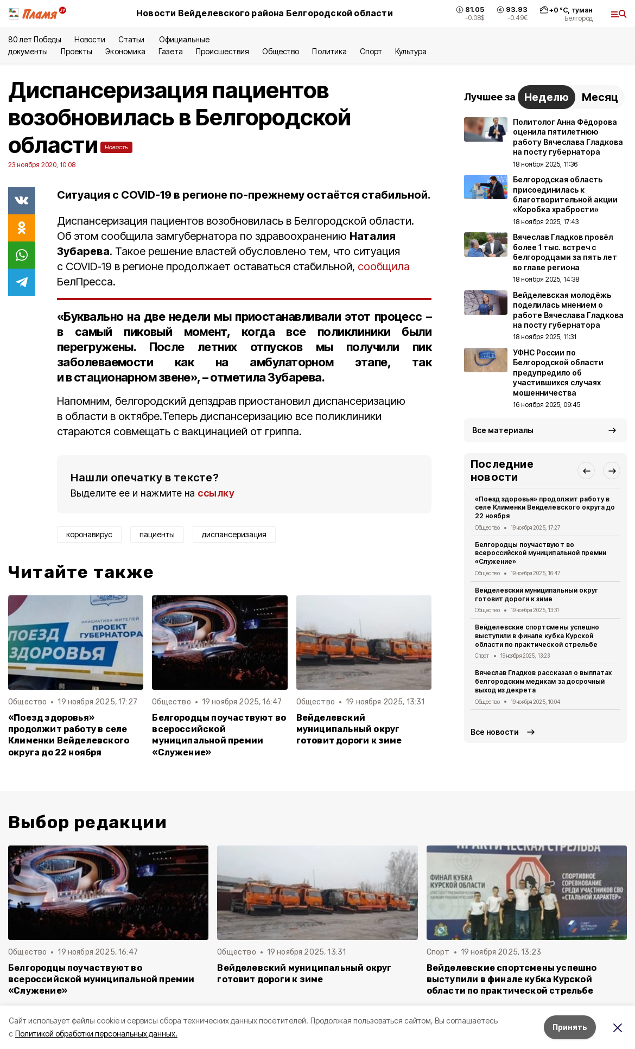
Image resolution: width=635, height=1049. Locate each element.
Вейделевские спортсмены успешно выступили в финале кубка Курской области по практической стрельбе (537, 636)
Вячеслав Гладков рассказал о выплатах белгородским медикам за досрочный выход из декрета (543, 681)
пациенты (157, 534)
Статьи (132, 39)
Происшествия (222, 51)
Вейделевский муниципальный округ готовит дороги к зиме (349, 729)
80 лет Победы (34, 39)
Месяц (600, 97)
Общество (280, 51)
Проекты (76, 51)
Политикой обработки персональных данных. (96, 1033)
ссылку (216, 493)
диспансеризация (234, 534)
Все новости (495, 731)
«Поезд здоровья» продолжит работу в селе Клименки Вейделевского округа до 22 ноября (68, 735)
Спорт (371, 51)
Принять (570, 1027)
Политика (329, 51)
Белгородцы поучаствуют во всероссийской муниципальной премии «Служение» (219, 735)
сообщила (384, 266)
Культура (411, 51)
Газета (170, 51)
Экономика (125, 51)
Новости (89, 39)
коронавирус (89, 534)
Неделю (546, 97)
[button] (586, 470)
